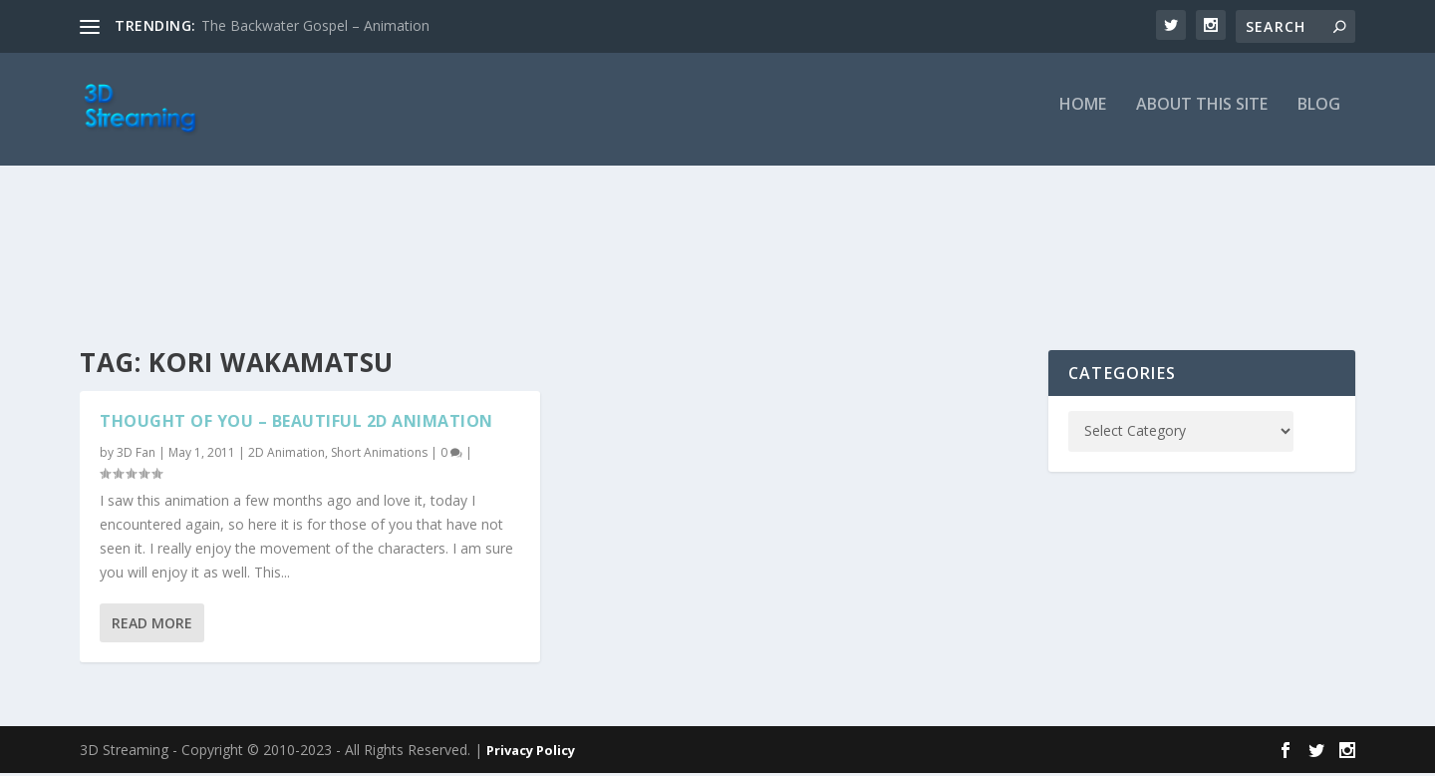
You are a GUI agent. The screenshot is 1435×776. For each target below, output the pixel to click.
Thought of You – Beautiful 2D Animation (296, 424)
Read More (152, 626)
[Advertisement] (717, 261)
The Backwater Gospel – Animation (315, 25)
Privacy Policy (530, 753)
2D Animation (286, 455)
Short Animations (379, 455)
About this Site (1202, 116)
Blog (1318, 116)
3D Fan (136, 455)
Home (1082, 116)
